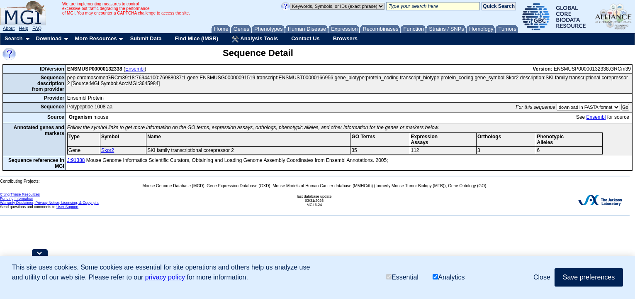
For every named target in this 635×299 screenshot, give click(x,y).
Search (13, 38)
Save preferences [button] (589, 277)
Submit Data (146, 38)
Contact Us (305, 38)
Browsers (345, 38)
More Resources (96, 38)
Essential (402, 277)
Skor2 (107, 150)
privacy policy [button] (165, 277)
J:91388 (76, 160)
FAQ (36, 28)
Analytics (449, 277)
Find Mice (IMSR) (196, 38)
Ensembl (135, 69)
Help (23, 28)
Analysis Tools (254, 39)
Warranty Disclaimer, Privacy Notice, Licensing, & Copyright (49, 203)
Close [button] (541, 277)
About (9, 28)
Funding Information (16, 198)
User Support (67, 207)
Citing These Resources (20, 194)
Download (48, 38)
